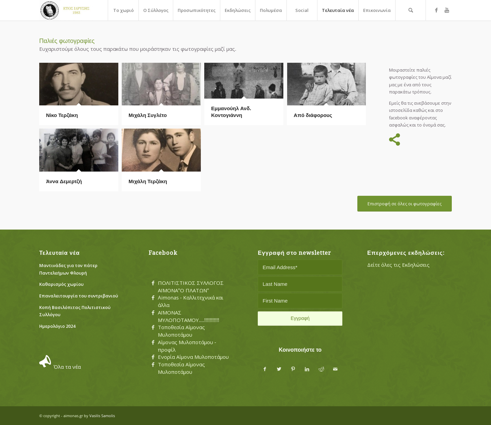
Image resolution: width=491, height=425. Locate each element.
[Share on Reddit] (321, 369)
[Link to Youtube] (447, 10)
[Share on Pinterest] (293, 369)
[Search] (410, 10)
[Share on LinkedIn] (307, 369)
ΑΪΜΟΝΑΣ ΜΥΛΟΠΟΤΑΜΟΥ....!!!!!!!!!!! (188, 316)
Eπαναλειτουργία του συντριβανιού (78, 296)
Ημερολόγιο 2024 (57, 326)
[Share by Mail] (335, 369)
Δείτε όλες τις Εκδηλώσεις (398, 264)
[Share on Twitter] (279, 369)
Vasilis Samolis (102, 415)
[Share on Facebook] (265, 369)
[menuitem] (123, 10)
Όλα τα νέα (67, 366)
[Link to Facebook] (436, 10)
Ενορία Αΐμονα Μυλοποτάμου (193, 356)
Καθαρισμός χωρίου (61, 284)
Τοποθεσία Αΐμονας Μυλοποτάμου (181, 331)
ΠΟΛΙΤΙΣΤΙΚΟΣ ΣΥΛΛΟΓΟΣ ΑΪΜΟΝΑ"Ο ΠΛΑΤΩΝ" (191, 286)
